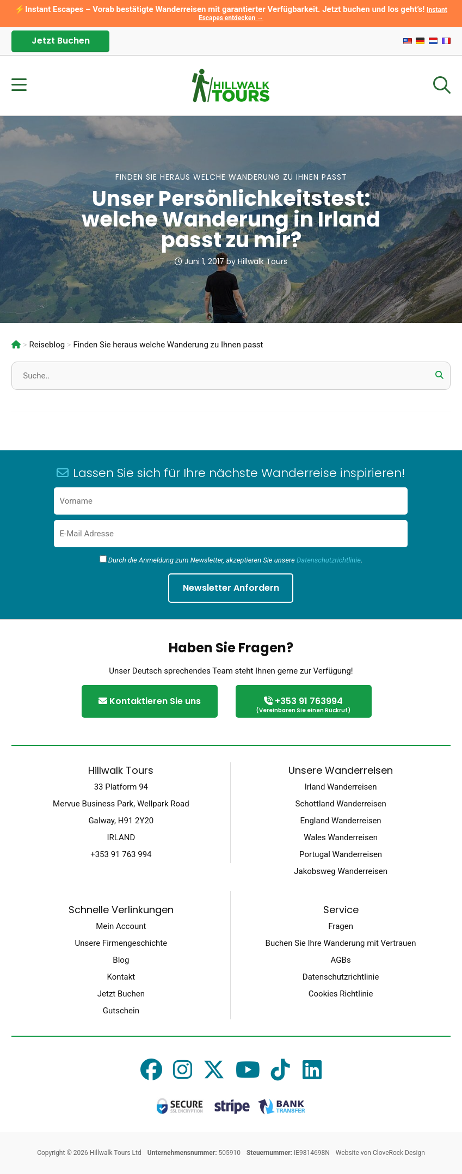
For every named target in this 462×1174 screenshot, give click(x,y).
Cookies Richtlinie (341, 994)
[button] (440, 375)
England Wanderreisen (340, 821)
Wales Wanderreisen (341, 837)
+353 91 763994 (304, 705)
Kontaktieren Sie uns (149, 701)
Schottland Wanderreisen (340, 804)
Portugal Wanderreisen (340, 854)
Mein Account (121, 926)
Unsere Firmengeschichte (121, 943)
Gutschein (121, 1011)
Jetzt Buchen (61, 40)
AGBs (341, 960)
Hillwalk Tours (262, 261)
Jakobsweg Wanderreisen (340, 871)
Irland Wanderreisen (341, 787)
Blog (121, 960)
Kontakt (121, 977)
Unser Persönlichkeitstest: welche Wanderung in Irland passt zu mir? (231, 219)
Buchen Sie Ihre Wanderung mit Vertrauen (341, 943)
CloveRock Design (399, 1153)
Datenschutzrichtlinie (329, 560)
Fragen (340, 926)
